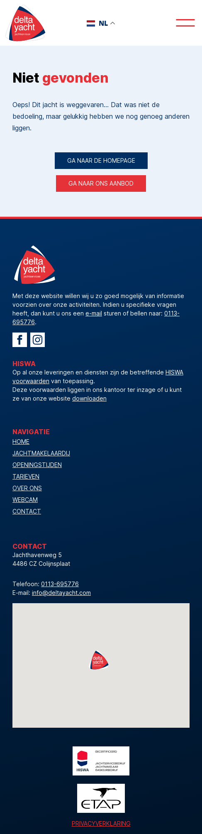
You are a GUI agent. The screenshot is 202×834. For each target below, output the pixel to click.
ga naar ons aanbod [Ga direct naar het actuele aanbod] (101, 183)
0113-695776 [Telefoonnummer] (60, 583)
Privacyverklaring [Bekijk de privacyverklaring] (101, 823)
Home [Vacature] (20, 441)
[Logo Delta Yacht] (25, 23)
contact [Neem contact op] (26, 511)
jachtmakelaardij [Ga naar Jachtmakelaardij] (41, 453)
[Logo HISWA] (101, 761)
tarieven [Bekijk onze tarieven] (25, 476)
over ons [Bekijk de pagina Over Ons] (27, 488)
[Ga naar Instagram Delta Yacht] (37, 340)
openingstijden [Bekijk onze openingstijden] (37, 464)
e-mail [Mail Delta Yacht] (93, 313)
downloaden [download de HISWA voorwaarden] (89, 398)
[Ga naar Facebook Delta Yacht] (19, 340)
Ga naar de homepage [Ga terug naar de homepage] (101, 160)
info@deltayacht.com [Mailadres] (61, 592)
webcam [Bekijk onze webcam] (25, 499)
